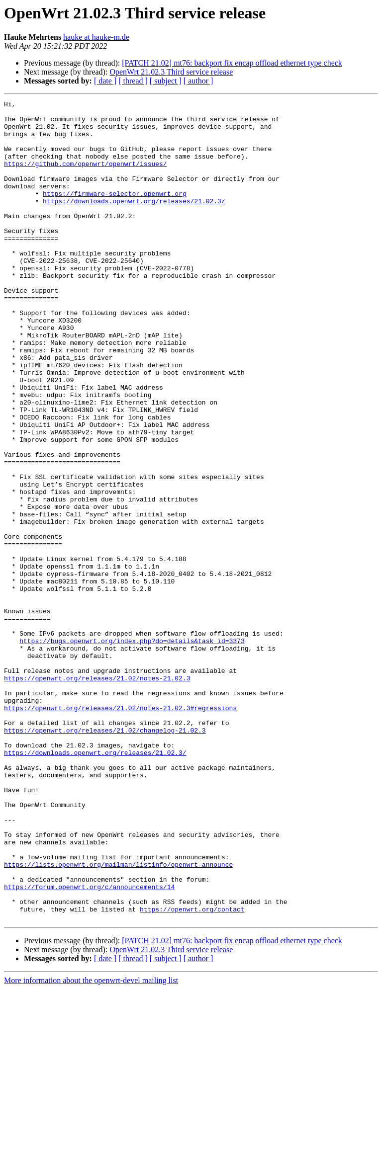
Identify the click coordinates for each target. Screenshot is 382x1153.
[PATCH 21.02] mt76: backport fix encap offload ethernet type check (232, 63)
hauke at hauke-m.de (96, 37)
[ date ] (105, 81)
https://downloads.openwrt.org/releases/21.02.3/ (134, 221)
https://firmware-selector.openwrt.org (115, 212)
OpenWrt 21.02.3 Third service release (171, 72)
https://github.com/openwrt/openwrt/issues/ (85, 176)
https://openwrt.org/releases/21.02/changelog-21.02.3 (105, 856)
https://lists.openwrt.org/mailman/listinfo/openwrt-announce (118, 1017)
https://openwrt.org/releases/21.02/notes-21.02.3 (97, 794)
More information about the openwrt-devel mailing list (91, 1144)
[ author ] (198, 81)
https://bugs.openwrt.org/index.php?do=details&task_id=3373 (131, 749)
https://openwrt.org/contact (192, 1071)
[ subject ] (166, 81)
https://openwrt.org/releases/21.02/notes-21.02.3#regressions (120, 829)
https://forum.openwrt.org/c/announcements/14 (89, 1044)
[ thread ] (133, 81)
